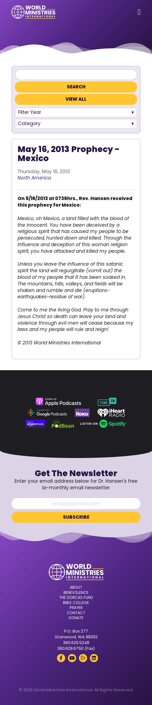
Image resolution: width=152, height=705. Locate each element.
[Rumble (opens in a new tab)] (83, 658)
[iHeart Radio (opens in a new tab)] (111, 413)
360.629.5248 (76, 642)
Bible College (76, 603)
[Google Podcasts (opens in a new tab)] (47, 413)
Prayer (76, 608)
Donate (76, 618)
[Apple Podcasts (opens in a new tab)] (58, 402)
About (76, 587)
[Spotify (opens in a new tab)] (103, 424)
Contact (76, 613)
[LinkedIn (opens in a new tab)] (94, 658)
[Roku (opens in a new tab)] (82, 413)
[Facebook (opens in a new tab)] (61, 658)
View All (76, 99)
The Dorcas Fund (76, 598)
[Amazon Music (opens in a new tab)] (35, 424)
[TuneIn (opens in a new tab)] (107, 402)
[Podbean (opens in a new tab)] (63, 424)
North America (34, 178)
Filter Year (29, 112)
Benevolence (76, 593)
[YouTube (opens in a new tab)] (72, 658)
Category (29, 123)
